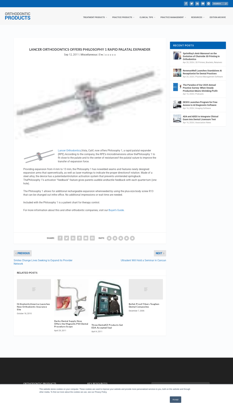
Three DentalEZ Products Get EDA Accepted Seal (107, 323)
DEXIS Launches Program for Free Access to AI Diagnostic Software (200, 100)
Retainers (218, 59)
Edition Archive (218, 14)
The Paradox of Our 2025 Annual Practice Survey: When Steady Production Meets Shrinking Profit (200, 84)
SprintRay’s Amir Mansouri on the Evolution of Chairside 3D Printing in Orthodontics (201, 53)
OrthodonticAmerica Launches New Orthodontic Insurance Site (33, 303)
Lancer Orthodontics (69, 147)
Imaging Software (203, 105)
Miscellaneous (89, 51)
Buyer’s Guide (116, 206)
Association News (203, 119)
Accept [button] (175, 399)
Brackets (209, 59)
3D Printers (200, 59)
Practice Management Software (209, 73)
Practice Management (172, 14)
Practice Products (122, 14)
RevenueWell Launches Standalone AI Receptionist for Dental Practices (202, 69)
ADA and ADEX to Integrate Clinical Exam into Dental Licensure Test (200, 114)
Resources (196, 14)
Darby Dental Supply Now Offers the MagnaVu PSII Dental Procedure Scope (71, 320)
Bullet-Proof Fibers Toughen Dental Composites (144, 302)
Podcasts (199, 91)
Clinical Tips (146, 14)
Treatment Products (94, 14)
